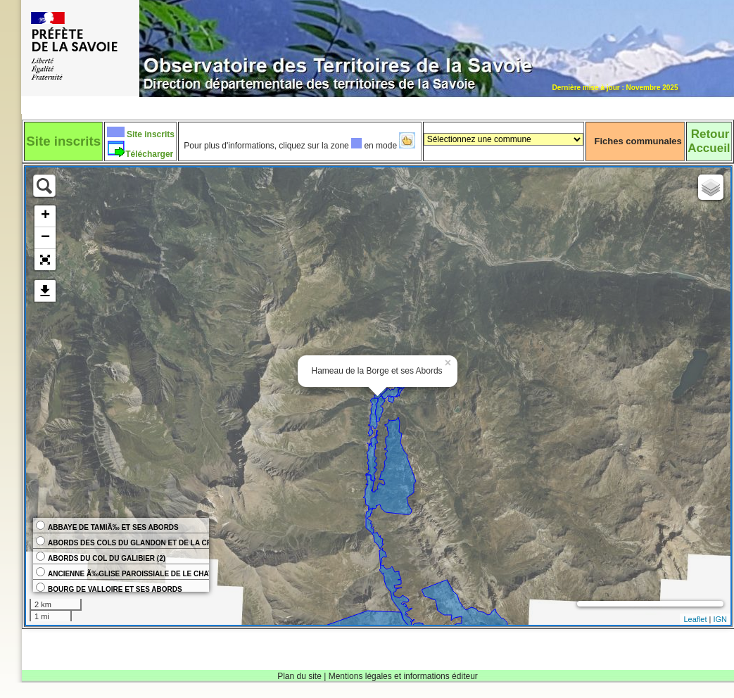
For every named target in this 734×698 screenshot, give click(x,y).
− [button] (45, 237)
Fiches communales (638, 141)
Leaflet (695, 619)
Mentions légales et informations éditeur (403, 676)
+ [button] (45, 216)
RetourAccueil (709, 141)
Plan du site (299, 676)
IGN (720, 619)
